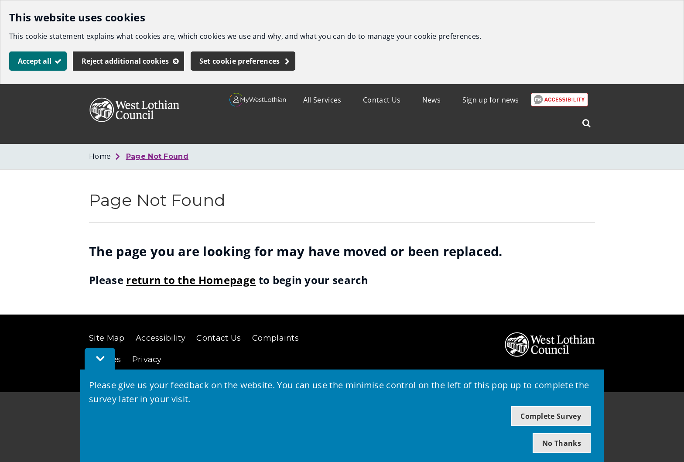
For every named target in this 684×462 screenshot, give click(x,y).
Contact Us (381, 100)
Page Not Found (157, 156)
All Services (322, 100)
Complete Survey (550, 416)
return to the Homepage (191, 280)
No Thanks (561, 443)
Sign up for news (490, 100)
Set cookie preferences (239, 61)
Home (100, 156)
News (431, 100)
